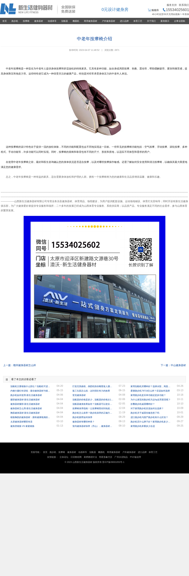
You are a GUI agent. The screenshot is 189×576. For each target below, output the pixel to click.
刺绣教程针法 (90, 457)
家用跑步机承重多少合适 (143, 426)
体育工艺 (137, 21)
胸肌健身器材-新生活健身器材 (25, 413)
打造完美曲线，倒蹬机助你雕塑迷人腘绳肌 (92, 386)
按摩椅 (26, 21)
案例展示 (164, 21)
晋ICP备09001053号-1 (113, 462)
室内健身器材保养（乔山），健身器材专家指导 (92, 426)
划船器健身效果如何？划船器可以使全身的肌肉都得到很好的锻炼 (92, 404)
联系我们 (184, 5)
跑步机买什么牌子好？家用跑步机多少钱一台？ (151, 421)
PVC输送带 (135, 457)
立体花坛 (64, 457)
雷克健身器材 (79, 395)
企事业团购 (179, 21)
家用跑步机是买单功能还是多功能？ (148, 395)
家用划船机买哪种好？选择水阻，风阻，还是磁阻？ (151, 386)
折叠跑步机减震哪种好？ (143, 404)
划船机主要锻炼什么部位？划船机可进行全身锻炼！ (30, 386)
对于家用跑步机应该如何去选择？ (147, 408)
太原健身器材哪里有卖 (21, 421)
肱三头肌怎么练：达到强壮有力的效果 (91, 390)
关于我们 (151, 21)
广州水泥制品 (121, 457)
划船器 (64, 21)
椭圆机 (76, 21)
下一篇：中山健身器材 (173, 365)
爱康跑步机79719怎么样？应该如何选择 (150, 390)
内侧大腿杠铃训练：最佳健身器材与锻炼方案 (30, 390)
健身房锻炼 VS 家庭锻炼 (22, 426)
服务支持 (172, 5)
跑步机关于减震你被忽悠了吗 (145, 413)
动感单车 (52, 21)
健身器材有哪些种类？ (83, 421)
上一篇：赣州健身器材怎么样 (19, 365)
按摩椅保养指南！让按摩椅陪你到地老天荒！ (92, 408)
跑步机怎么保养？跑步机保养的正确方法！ (92, 413)
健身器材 (38, 21)
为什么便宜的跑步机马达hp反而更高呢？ (151, 399)
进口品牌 (124, 21)
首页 (4, 21)
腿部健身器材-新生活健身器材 (25, 399)
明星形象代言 (105, 457)
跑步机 (14, 21)
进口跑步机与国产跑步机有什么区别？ (149, 417)
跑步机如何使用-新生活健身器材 (26, 395)
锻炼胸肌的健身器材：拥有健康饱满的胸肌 (30, 417)
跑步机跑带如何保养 (82, 417)
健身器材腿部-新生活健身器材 (25, 404)
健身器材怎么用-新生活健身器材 (26, 408)
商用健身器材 (90, 21)
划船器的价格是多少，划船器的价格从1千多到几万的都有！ (92, 399)
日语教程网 (76, 457)
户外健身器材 (108, 21)
